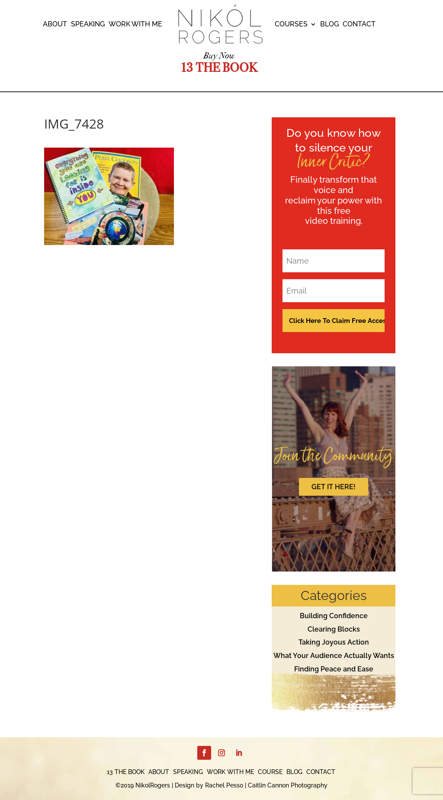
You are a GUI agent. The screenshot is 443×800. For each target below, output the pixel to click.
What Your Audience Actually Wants (333, 656)
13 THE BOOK (125, 772)
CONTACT (359, 24)
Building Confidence (334, 616)
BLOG (329, 24)
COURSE (270, 772)
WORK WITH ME (135, 24)
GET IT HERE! (333, 487)
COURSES (291, 24)
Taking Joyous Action (334, 642)
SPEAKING (88, 24)
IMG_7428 (74, 123)
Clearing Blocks (334, 629)
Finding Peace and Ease (333, 669)
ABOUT (55, 24)
